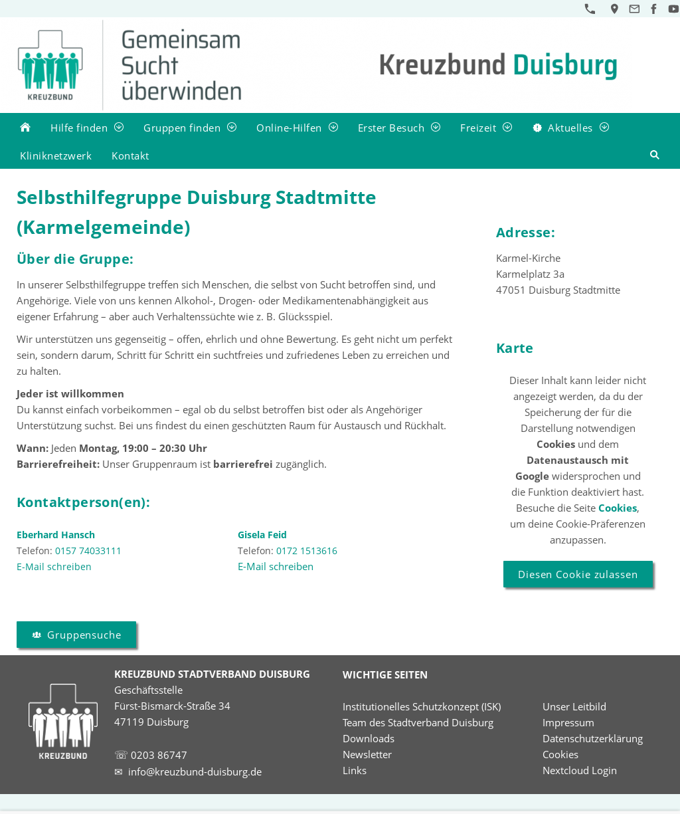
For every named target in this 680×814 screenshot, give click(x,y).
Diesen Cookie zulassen (578, 574)
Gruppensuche (76, 634)
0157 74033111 (88, 550)
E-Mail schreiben (275, 566)
